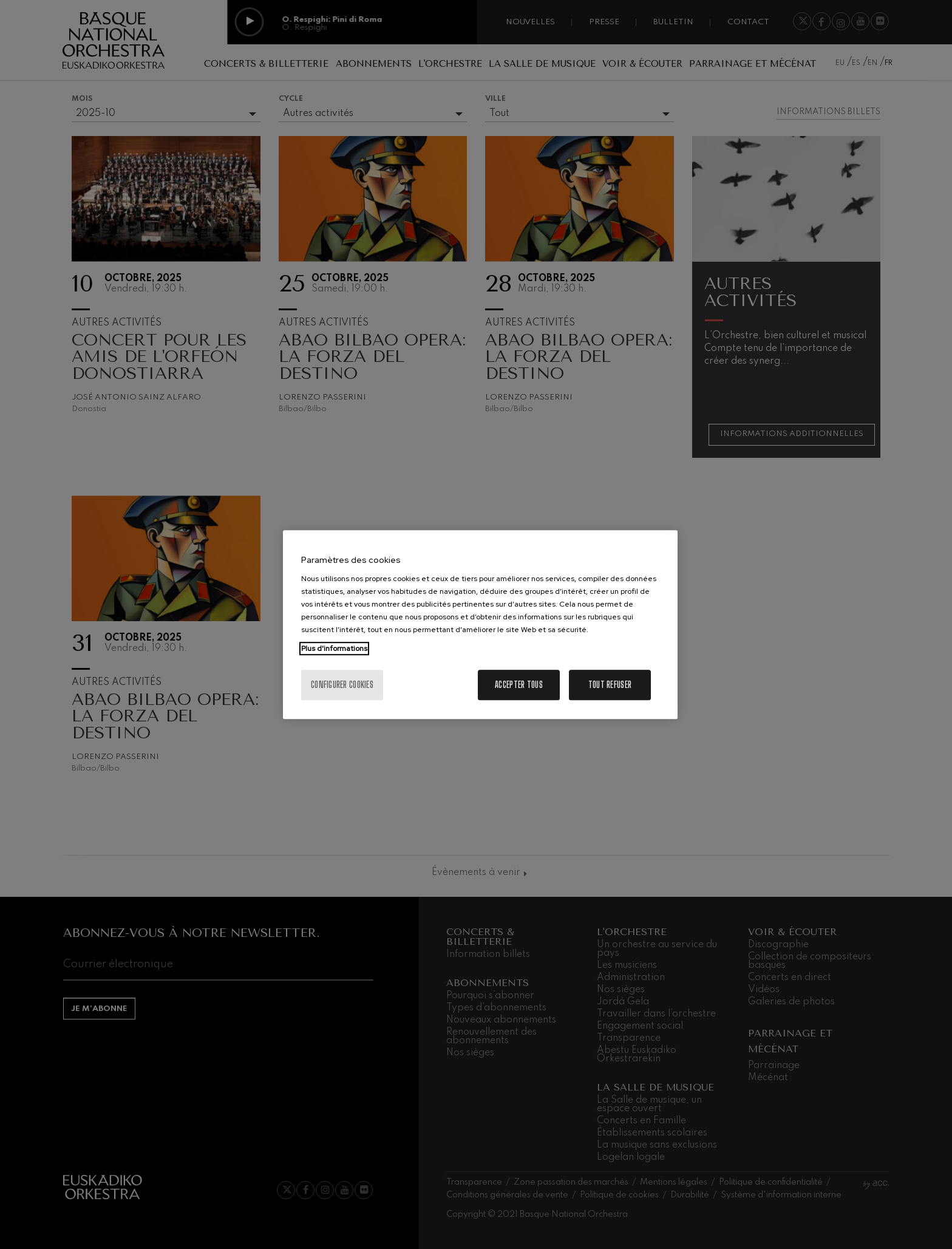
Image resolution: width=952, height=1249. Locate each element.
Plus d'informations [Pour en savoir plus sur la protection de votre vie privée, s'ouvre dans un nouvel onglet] (334, 648)
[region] (480, 625)
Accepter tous (519, 684)
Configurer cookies (342, 684)
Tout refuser (609, 684)
